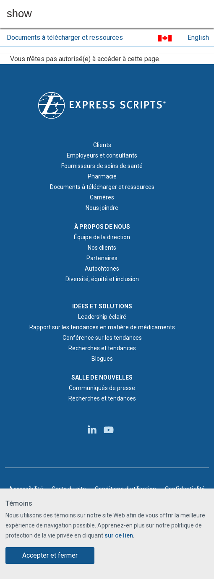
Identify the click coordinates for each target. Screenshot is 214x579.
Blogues (102, 358)
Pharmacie (102, 176)
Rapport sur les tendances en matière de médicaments (102, 327)
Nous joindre (102, 207)
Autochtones (102, 268)
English (198, 37)
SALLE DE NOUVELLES (102, 377)
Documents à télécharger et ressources (65, 37)
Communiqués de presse (102, 388)
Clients (102, 145)
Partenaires (101, 258)
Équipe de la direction (102, 237)
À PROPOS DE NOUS (102, 226)
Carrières (102, 197)
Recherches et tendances (102, 348)
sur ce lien (118, 535)
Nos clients (102, 247)
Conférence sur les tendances (102, 337)
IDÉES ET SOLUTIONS (102, 306)
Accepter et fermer (50, 555)
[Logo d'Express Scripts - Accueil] (102, 104)
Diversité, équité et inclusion (102, 279)
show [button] (19, 13)
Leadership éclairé (102, 316)
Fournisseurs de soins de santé (102, 166)
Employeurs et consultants (102, 155)
